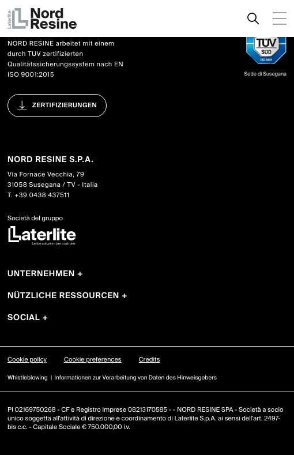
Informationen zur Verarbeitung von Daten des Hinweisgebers (135, 378)
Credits (149, 360)
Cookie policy (27, 360)
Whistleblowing (27, 378)
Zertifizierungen (64, 105)
